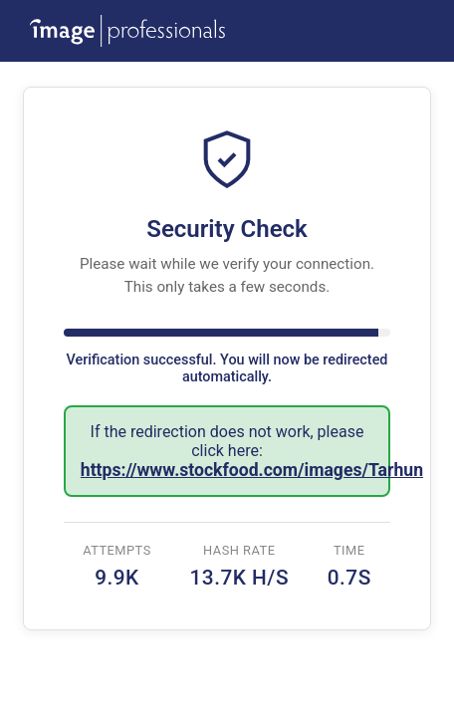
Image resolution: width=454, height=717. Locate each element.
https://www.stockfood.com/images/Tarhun (252, 470)
